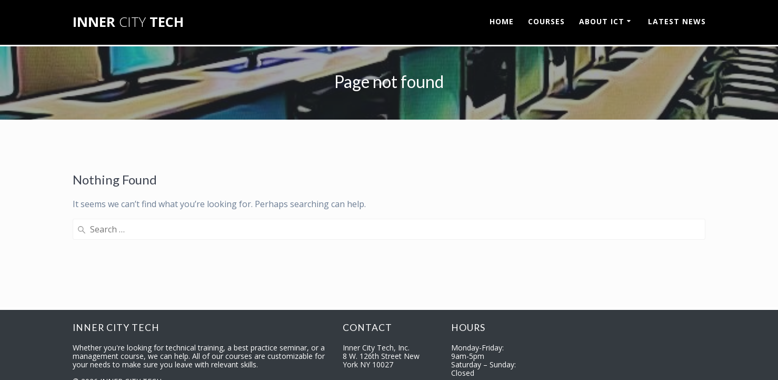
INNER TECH (128, 22)
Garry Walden (294, 365)
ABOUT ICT (601, 21)
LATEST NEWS (677, 21)
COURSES (546, 21)
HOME (502, 21)
